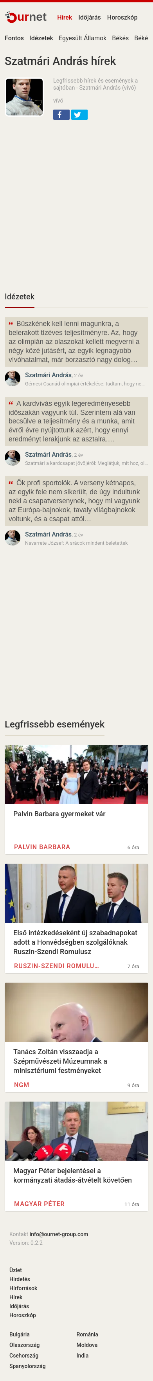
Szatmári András (48, 375)
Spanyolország (27, 1366)
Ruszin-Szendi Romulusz (58, 966)
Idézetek (19, 296)
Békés (120, 38)
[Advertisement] (76, 204)
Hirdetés (19, 1279)
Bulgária (19, 1334)
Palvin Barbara (42, 847)
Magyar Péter (39, 1204)
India (83, 1355)
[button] (61, 115)
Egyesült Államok (82, 38)
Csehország (23, 1355)
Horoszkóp (122, 17)
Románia (87, 1334)
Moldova (87, 1345)
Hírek (64, 17)
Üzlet (15, 1270)
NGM (21, 1085)
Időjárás (89, 17)
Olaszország (24, 1345)
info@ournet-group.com (59, 1234)
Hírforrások (23, 1288)
